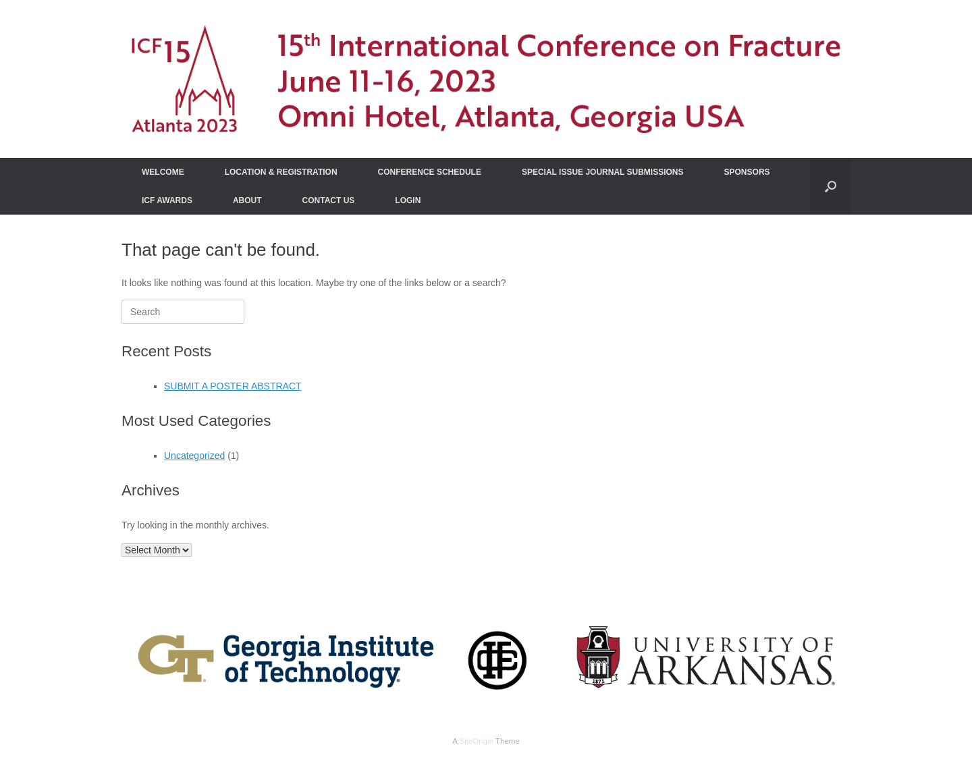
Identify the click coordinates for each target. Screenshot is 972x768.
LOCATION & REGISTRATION (281, 172)
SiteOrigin (476, 741)
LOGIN (408, 200)
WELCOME (163, 172)
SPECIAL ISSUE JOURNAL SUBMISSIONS (603, 172)
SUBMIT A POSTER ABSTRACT (233, 386)
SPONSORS (747, 172)
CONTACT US (328, 200)
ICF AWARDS (167, 200)
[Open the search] (830, 186)
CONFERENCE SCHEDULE (429, 172)
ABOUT (247, 200)
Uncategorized (194, 455)
